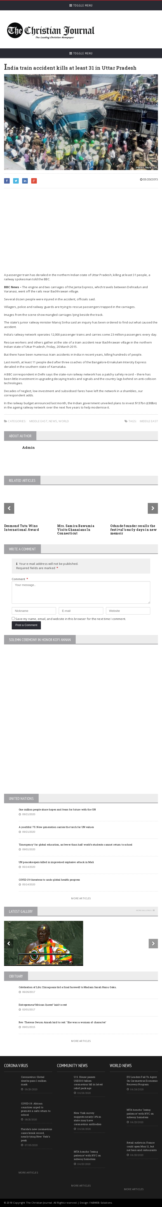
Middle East (38, 421)
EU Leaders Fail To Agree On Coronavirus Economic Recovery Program (142, 1080)
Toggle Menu (81, 5)
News (53, 421)
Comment (20, 579)
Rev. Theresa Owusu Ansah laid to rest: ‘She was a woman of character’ (62, 1022)
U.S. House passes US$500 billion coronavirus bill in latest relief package (88, 1082)
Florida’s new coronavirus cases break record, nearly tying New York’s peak (36, 1134)
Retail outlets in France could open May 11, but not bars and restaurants (142, 1146)
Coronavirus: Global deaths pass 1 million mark (33, 1080)
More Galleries (144, 910)
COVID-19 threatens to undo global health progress (49, 879)
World (64, 421)
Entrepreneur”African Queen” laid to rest (43, 1004)
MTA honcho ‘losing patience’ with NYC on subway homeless (87, 1155)
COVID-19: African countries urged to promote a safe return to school (35, 1109)
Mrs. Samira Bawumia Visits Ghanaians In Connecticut (75, 530)
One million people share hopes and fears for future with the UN (57, 809)
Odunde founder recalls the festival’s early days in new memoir (133, 530)
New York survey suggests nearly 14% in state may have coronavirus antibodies (87, 1118)
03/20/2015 (149, 179)
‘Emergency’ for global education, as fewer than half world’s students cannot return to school (75, 844)
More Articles (81, 898)
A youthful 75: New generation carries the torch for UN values (56, 827)
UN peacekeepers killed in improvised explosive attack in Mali (56, 862)
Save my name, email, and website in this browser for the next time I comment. (70, 619)
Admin (28, 447)
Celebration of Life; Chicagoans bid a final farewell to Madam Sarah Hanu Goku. (68, 987)
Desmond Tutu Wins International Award (21, 528)
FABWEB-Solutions (100, 1202)
